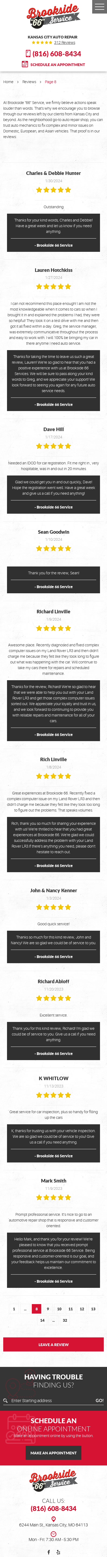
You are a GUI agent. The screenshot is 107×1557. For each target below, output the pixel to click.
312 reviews (64, 42)
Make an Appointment (53, 1452)
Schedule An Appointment (57, 64)
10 (59, 1308)
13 (93, 1308)
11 (70, 1308)
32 (65, 1320)
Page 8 (50, 82)
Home (8, 82)
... (25, 1308)
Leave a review (54, 1344)
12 (82, 1308)
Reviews (29, 82)
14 (42, 1320)
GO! (100, 1401)
